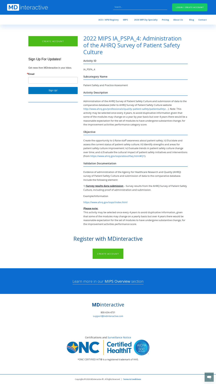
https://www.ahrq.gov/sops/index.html (105, 202)
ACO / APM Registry (108, 19)
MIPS (125, 19)
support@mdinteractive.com (108, 316)
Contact (202, 19)
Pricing (165, 19)
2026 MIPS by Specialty (146, 19)
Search (164, 7)
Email (31, 74)
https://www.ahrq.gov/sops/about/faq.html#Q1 (117, 156)
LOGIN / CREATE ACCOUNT (190, 7)
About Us (178, 19)
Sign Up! (53, 90)
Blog (191, 19)
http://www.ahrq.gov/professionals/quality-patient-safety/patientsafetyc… (125, 108)
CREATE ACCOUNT (53, 41)
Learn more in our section (108, 281)
